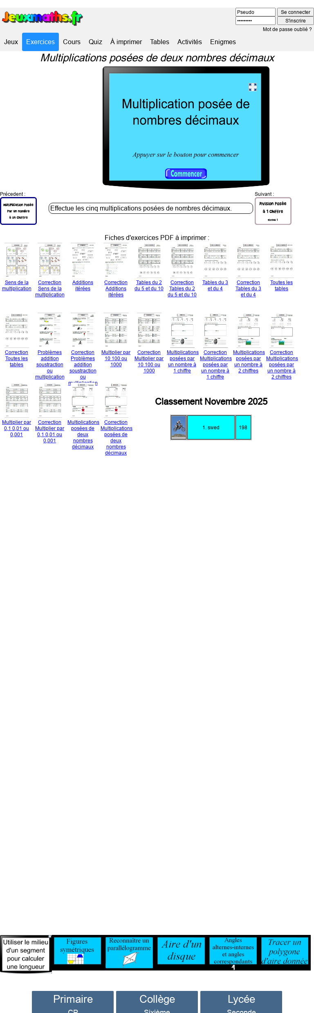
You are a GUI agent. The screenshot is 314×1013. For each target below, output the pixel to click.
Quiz (95, 41)
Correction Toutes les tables (16, 342)
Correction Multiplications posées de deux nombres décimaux (116, 421)
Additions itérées (83, 269)
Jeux (11, 41)
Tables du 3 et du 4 (215, 269)
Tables (159, 41)
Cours (72, 41)
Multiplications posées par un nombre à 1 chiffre (183, 345)
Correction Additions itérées (116, 272)
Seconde (241, 999)
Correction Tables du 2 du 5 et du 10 (182, 272)
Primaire (73, 985)
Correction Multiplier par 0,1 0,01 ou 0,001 (49, 415)
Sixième (157, 999)
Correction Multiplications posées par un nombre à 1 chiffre (216, 348)
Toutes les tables (281, 269)
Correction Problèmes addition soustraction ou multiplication (83, 351)
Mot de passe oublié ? (287, 29)
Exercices (40, 41)
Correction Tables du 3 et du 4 (248, 272)
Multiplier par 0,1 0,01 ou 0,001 (16, 412)
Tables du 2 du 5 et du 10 (149, 269)
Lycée (241, 985)
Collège (157, 985)
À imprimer (126, 41)
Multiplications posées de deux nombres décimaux (83, 418)
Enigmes (223, 41)
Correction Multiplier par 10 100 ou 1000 (149, 345)
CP (73, 999)
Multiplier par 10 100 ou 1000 (115, 342)
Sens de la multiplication (16, 269)
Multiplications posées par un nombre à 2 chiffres (249, 345)
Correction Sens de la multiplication (50, 272)
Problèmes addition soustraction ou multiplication (50, 348)
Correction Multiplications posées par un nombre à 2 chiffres (282, 348)
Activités (189, 41)
